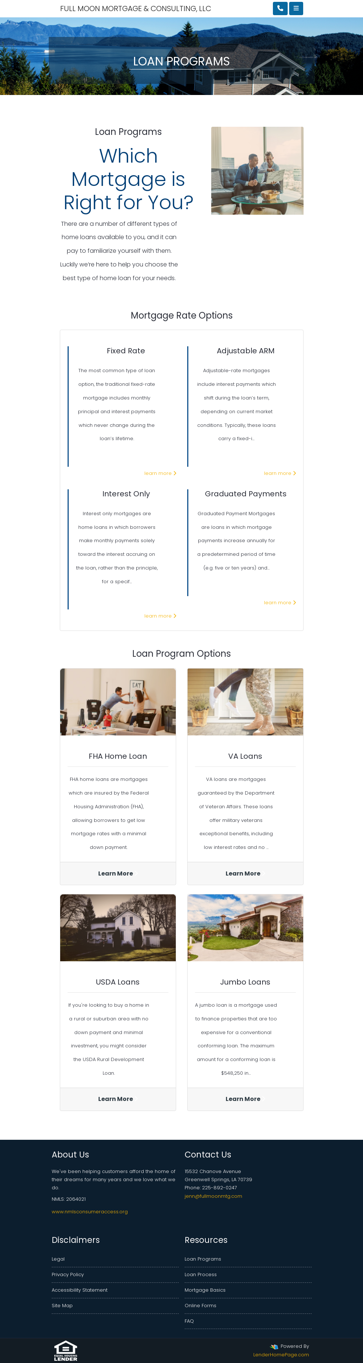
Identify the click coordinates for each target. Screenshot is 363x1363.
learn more (160, 473)
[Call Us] (280, 8)
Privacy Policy (68, 1274)
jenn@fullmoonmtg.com (213, 1196)
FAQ (189, 1321)
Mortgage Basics (205, 1290)
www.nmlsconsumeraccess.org (90, 1211)
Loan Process (201, 1274)
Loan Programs (203, 1258)
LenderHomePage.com (281, 1355)
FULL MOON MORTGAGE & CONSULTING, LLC (100, 8)
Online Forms (200, 1305)
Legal (58, 1258)
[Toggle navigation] (296, 8)
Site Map (62, 1305)
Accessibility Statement (79, 1290)
